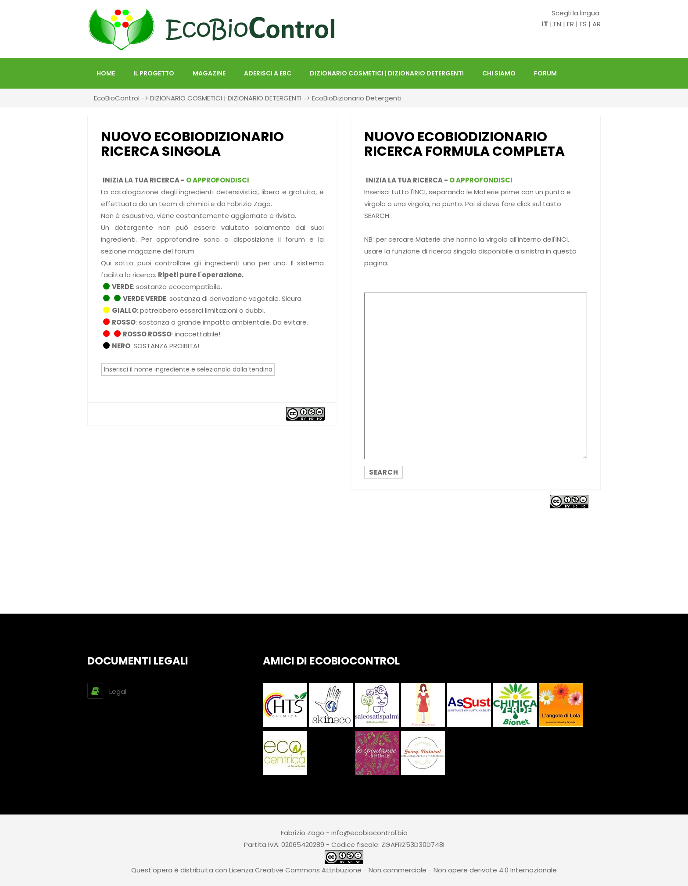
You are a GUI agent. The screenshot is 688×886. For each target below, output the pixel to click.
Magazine (209, 73)
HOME (106, 73)
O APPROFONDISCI (217, 180)
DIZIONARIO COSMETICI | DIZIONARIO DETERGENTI (387, 73)
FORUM (545, 73)
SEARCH (383, 472)
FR (570, 24)
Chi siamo (499, 73)
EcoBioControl (117, 98)
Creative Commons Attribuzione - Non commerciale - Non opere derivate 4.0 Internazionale (406, 870)
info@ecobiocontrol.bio (369, 832)
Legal (117, 691)
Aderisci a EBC (267, 73)
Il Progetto (153, 73)
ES (583, 24)
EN (557, 24)
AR (596, 24)
